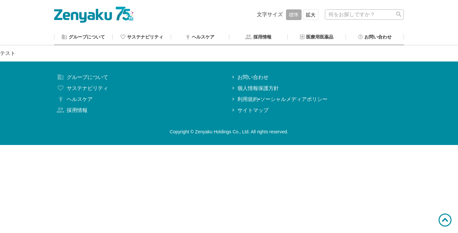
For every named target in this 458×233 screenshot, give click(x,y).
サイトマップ (250, 111)
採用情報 (71, 111)
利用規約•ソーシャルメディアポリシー (279, 100)
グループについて (82, 78)
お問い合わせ (250, 78)
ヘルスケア (74, 100)
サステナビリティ (82, 89)
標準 (294, 14)
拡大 (310, 14)
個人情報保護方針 (255, 89)
